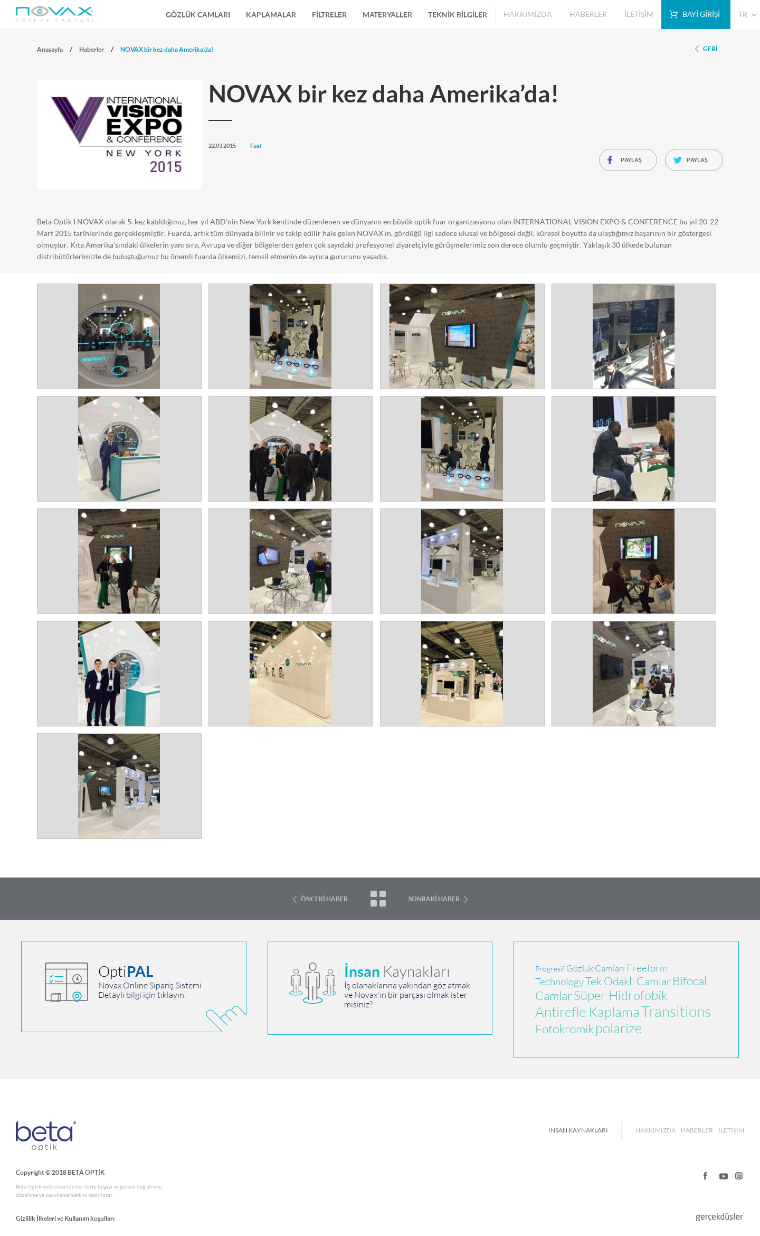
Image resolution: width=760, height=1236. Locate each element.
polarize (618, 1028)
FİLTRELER (329, 14)
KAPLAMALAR (271, 14)
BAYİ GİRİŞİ (701, 14)
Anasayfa (50, 49)
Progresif (550, 969)
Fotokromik (564, 1029)
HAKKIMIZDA (528, 14)
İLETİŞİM (638, 14)
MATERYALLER (387, 14)
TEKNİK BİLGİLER (457, 14)
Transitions (676, 1011)
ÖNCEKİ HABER (324, 899)
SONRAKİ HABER (434, 899)
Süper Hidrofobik (621, 995)
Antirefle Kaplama (587, 1012)
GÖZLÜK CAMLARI (198, 14)
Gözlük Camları (595, 968)
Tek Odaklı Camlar (628, 981)
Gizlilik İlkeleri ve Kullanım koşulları (65, 1218)
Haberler (91, 49)
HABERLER (588, 14)
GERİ (710, 49)
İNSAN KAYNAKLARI (578, 1130)
